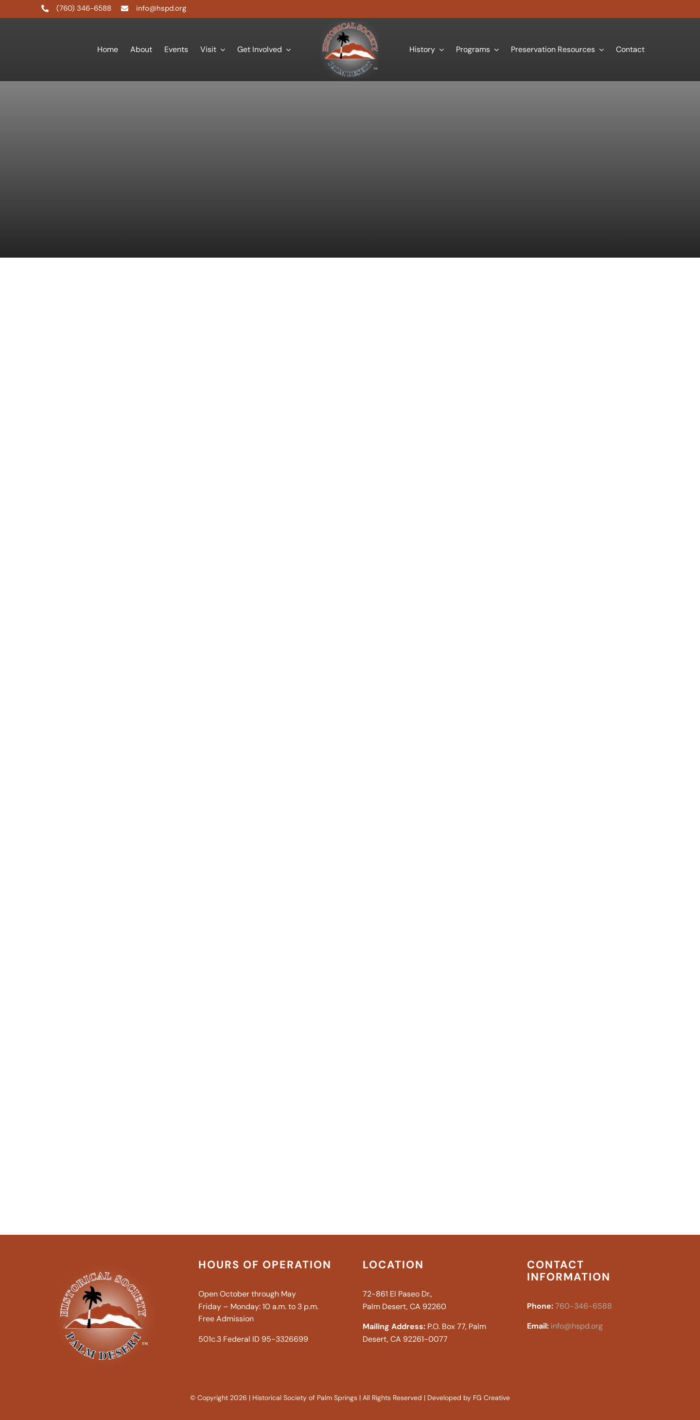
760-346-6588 (583, 1306)
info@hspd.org (161, 8)
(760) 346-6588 (83, 8)
